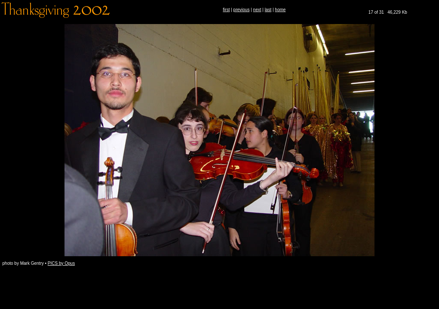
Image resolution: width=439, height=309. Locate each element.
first (226, 9)
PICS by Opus (61, 263)
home (280, 9)
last (268, 9)
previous (241, 9)
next (257, 9)
